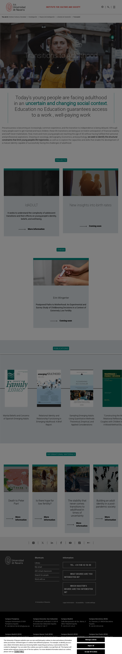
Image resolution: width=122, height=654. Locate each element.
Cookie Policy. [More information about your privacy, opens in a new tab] (19, 651)
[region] (61, 645)
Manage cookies (90, 640)
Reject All (91, 646)
